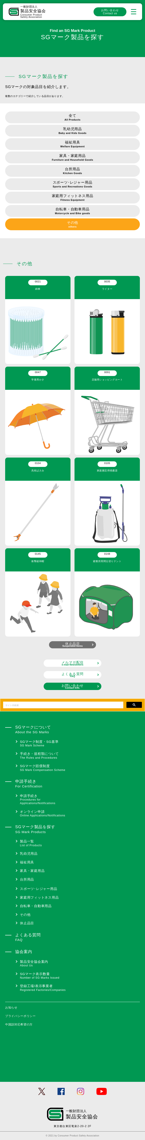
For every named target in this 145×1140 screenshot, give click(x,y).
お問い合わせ (110, 12)
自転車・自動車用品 (72, 211)
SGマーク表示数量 (80, 976)
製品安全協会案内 (80, 963)
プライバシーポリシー (20, 1016)
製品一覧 (80, 843)
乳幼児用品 (72, 131)
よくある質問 (72, 675)
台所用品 (72, 171)
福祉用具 (72, 144)
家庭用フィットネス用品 (72, 198)
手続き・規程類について (80, 756)
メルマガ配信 (72, 663)
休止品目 (72, 644)
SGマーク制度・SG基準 (80, 744)
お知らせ (11, 1007)
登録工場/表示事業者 (80, 988)
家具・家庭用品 (72, 158)
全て (72, 118)
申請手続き (80, 799)
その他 (72, 225)
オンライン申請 (80, 814)
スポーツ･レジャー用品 (72, 185)
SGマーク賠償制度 (80, 768)
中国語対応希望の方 (19, 1024)
